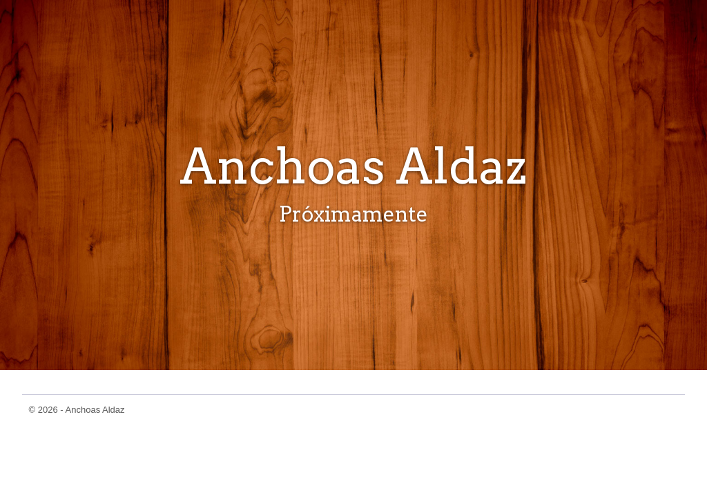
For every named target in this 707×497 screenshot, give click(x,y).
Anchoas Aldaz (95, 410)
